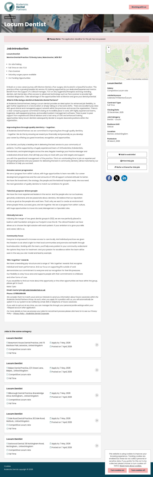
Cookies (7, 466)
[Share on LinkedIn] (124, 178)
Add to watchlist (127, 154)
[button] (127, 59)
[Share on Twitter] (117, 178)
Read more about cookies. (131, 466)
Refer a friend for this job (127, 167)
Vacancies (10, 17)
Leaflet (128, 79)
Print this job (127, 161)
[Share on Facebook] (109, 178)
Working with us (139, 7)
